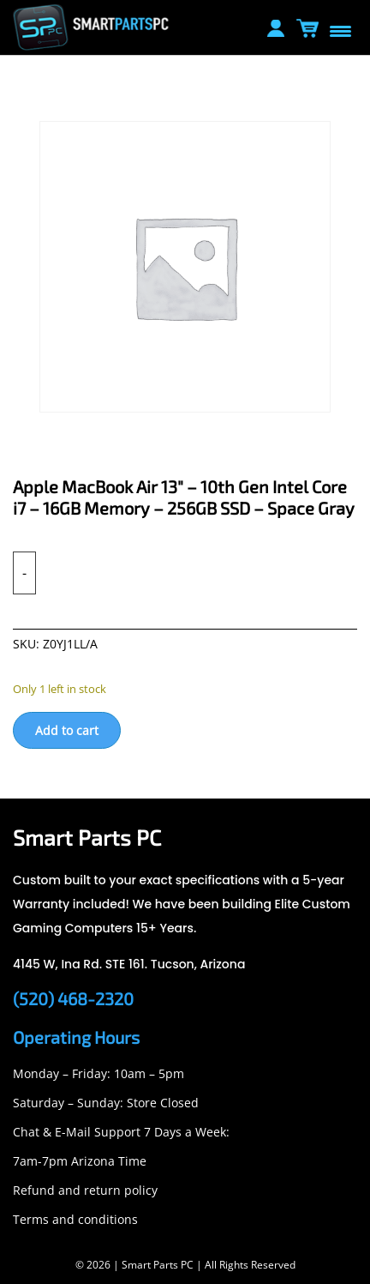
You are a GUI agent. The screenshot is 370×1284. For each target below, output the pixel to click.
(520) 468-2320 (73, 998)
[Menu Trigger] (340, 30)
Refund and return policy (85, 1190)
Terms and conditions (75, 1219)
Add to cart (66, 730)
